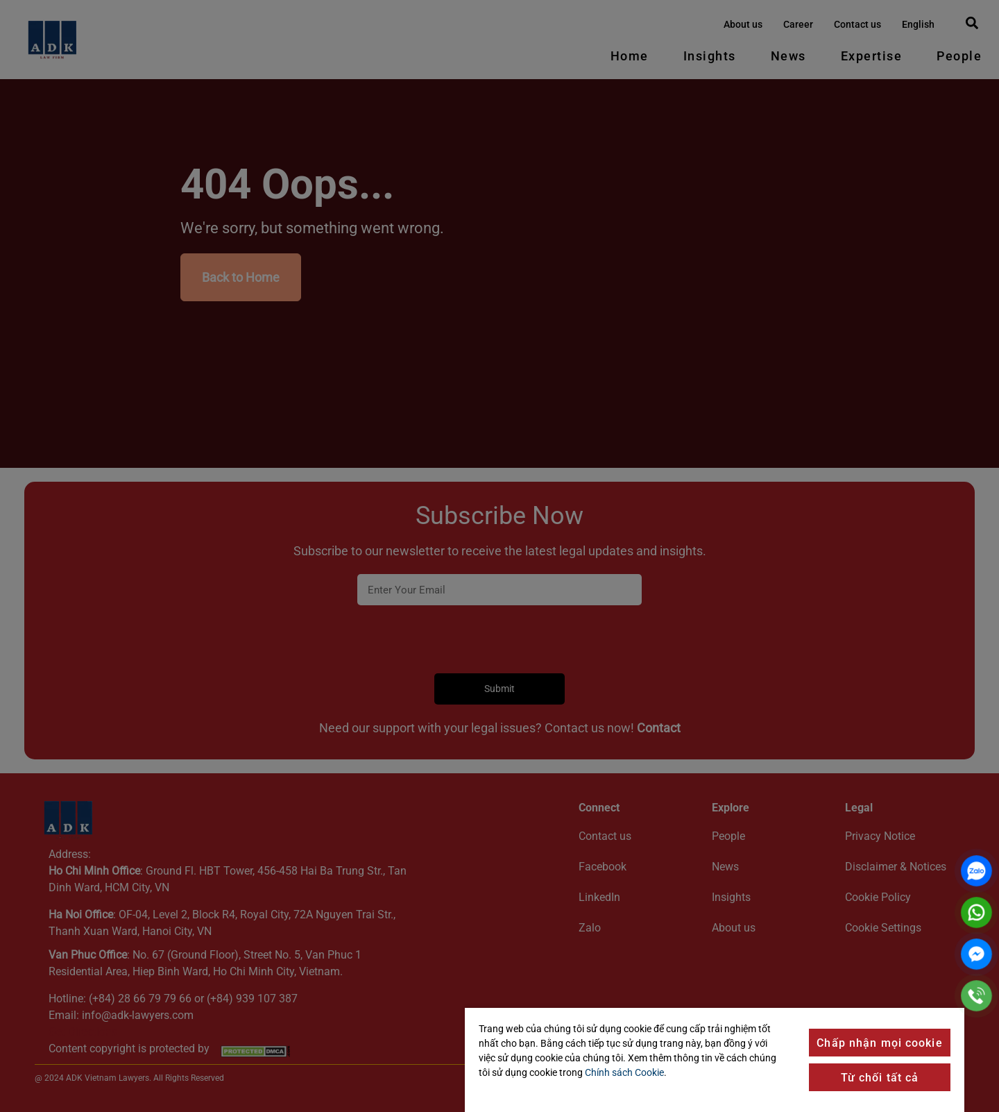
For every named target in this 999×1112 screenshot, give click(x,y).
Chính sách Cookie (624, 1072)
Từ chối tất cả (880, 1077)
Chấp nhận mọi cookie (879, 1043)
